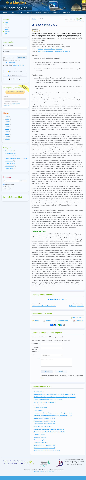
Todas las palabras (8, 184)
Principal (5, 12)
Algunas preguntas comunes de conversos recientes (48, 399)
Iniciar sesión (22, 57)
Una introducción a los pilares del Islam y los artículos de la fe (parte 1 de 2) (54, 394)
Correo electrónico (8, 45)
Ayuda (12, 12)
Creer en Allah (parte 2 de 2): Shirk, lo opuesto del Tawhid (49, 431)
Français (7, 29)
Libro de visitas (66, 12)
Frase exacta (7, 189)
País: (33, 355)
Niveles (38, 12)
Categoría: (34, 49)
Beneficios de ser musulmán (62, 51)
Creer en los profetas (39, 434)
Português (7, 31)
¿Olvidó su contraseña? (9, 62)
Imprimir (46, 320)
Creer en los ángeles (39, 440)
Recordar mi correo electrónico (11, 60)
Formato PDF (78, 320)
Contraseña (6, 51)
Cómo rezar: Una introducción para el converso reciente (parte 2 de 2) (53, 415)
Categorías (47, 12)
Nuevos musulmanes (16, 6)
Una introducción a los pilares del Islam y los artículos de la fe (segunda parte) (55, 397)
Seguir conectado (8, 58)
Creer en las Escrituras (40, 437)
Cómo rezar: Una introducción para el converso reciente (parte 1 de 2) (53, 413)
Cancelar (60, 371)
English (6, 22)
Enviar (47, 371)
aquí (42, 377)
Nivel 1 (34, 19)
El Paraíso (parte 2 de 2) (76, 306)
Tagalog (6, 25)
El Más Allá (59, 49)
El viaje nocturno (38, 410)
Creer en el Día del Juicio (40, 442)
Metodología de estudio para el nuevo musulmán (47, 450)
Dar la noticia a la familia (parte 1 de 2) (44, 418)
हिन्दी (6, 33)
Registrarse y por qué (18, 65)
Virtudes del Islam (49, 51)
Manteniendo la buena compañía (43, 426)
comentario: (35, 359)
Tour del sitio (20, 12)
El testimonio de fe (39, 391)
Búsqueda (56, 12)
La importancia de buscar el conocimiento (44, 306)
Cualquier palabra (8, 186)
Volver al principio (77, 317)
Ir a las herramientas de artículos (74, 21)
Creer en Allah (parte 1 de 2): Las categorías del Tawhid (49, 429)
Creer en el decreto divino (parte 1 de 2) (44, 445)
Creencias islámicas (49, 49)
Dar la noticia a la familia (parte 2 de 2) (44, 421)
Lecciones (40, 49)
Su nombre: (35, 343)
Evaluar (35, 320)
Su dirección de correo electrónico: (35, 349)
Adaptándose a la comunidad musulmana (45, 423)
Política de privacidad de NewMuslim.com (44, 471)
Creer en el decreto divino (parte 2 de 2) (44, 448)
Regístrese (29, 12)
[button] (4, 116)
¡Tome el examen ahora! (57, 299)
